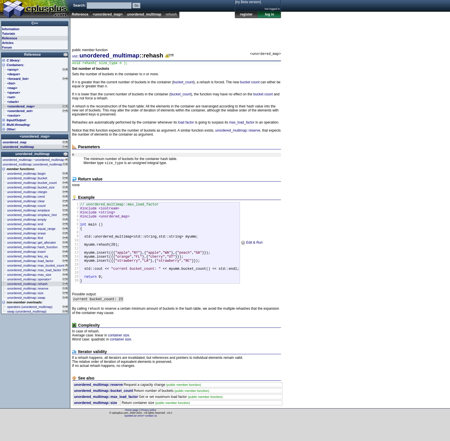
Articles (7, 43)
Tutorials (8, 33)
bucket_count (183, 83)
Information (11, 29)
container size (118, 356)
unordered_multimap (144, 14)
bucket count (249, 83)
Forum (7, 47)
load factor (186, 123)
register (246, 14)
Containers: (15, 65)
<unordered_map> (108, 14)
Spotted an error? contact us (140, 436)
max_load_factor (242, 123)
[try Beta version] (248, 2)
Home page (132, 431)
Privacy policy (148, 431)
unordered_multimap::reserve (237, 131)
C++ (35, 23)
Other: (11, 129)
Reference (80, 14)
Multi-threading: (18, 124)
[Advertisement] (176, 31)
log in (269, 14)
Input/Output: (17, 120)
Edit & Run (251, 253)
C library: (13, 60)
